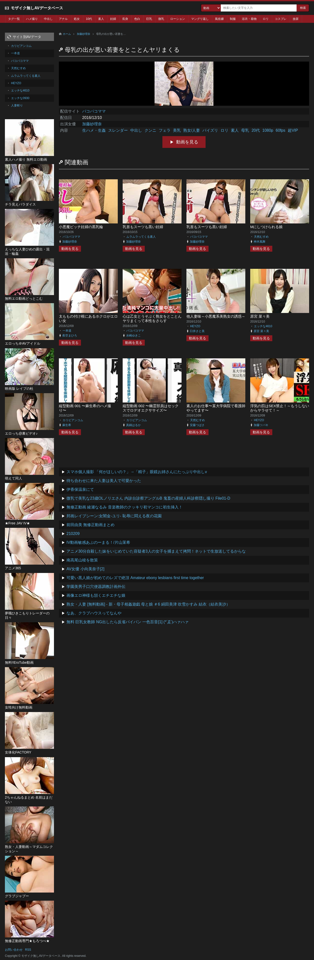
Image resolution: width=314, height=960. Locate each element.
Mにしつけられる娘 (266, 227)
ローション (177, 19)
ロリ (266, 19)
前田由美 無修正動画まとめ (90, 525)
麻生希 (66, 425)
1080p (267, 130)
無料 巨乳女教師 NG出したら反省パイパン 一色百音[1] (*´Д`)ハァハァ (127, 622)
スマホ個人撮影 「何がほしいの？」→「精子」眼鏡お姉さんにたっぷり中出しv (136, 472)
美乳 (177, 130)
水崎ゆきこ (133, 335)
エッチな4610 (263, 326)
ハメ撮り (32, 19)
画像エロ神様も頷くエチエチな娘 (95, 595)
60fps (280, 130)
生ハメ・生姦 (94, 130)
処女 (77, 19)
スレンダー (118, 130)
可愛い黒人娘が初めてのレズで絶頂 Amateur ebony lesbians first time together (135, 578)
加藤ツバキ (261, 425)
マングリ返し (200, 19)
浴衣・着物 (249, 19)
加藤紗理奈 (83, 33)
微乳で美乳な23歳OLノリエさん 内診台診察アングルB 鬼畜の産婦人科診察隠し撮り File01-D (148, 498)
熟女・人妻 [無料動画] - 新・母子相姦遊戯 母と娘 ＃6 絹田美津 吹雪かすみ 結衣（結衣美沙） (148, 604)
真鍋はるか (133, 425)
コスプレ (281, 19)
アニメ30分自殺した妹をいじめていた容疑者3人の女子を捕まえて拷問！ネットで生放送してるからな (156, 551)
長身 (125, 19)
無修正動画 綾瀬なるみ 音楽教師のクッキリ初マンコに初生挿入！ (124, 507)
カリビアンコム (73, 420)
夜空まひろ (69, 335)
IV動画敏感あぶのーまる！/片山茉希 (98, 542)
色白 (137, 19)
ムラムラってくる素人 (141, 236)
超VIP (293, 130)
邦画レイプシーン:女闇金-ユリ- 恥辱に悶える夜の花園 (114, 516)
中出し (48, 19)
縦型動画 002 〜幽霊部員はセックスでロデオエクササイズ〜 (151, 408)
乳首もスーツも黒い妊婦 (143, 227)
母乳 (245, 130)
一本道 (67, 330)
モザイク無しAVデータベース (37, 8)
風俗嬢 (219, 19)
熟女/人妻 (191, 130)
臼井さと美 (197, 331)
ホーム (67, 33)
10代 (89, 19)
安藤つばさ (197, 425)
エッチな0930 (20, 98)
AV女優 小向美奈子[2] (85, 569)
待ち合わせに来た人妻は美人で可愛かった (103, 481)
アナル (63, 19)
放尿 (296, 19)
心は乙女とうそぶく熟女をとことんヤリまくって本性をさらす (152, 318)
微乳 (161, 19)
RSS (28, 949)
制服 (233, 19)
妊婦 (113, 19)
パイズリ (210, 130)
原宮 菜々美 (260, 316)
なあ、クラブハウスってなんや (93, 613)
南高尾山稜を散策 (82, 560)
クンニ (150, 130)
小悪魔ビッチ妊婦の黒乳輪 (81, 227)
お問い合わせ (14, 949)
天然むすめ (261, 236)
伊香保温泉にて (80, 489)
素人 (101, 19)
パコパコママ (94, 111)
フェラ (164, 130)
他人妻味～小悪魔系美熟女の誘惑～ (215, 316)
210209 (72, 534)
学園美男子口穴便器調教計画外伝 (95, 586)
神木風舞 (259, 241)
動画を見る (187, 142)
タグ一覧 (14, 19)
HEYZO (195, 326)
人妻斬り (17, 105)
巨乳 (149, 19)
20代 (255, 130)
